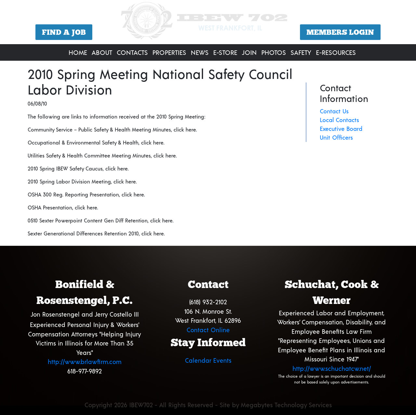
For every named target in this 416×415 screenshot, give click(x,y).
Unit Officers (336, 137)
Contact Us (334, 111)
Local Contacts (339, 119)
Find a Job (64, 32)
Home (78, 52)
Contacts (132, 52)
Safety (301, 52)
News (200, 52)
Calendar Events (208, 360)
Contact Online (208, 329)
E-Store (225, 52)
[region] (208, 23)
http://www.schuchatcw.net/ (331, 368)
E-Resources (336, 52)
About (102, 52)
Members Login (340, 32)
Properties (169, 52)
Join (249, 52)
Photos (273, 52)
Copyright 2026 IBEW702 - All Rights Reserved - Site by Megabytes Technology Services (208, 405)
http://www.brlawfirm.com (85, 361)
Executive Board (341, 128)
